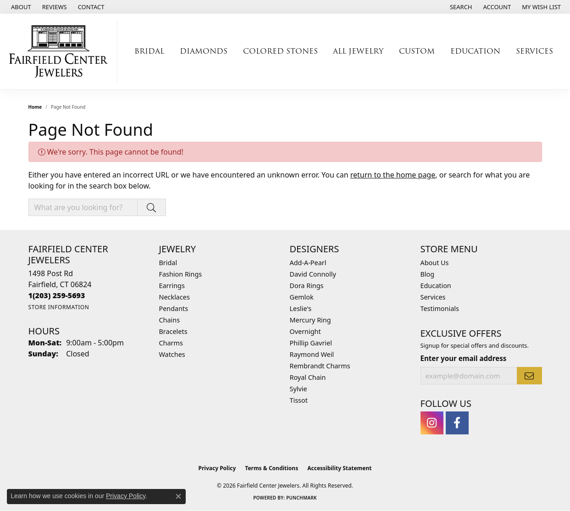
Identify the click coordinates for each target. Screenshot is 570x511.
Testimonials (440, 308)
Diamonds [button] (203, 51)
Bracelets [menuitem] (173, 331)
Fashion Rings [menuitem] (180, 274)
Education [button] (475, 51)
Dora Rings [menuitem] (307, 285)
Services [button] (534, 51)
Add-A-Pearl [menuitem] (308, 262)
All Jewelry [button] (358, 51)
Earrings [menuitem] (172, 285)
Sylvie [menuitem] (298, 388)
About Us (435, 262)
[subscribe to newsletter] (529, 375)
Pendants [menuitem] (173, 308)
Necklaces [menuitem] (174, 297)
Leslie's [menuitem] (301, 308)
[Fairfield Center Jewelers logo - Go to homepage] (61, 52)
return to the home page (393, 175)
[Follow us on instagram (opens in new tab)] (432, 422)
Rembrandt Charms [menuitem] (320, 365)
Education (436, 285)
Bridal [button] (149, 51)
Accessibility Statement (339, 468)
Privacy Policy (217, 468)
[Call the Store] (56, 295)
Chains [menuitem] (169, 320)
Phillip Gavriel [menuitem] (311, 343)
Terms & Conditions (271, 468)
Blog (428, 274)
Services (433, 297)
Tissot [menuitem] (299, 400)
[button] (460, 7)
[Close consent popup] (178, 496)
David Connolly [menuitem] (313, 274)
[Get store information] (58, 307)
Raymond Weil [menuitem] (312, 354)
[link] (20, 7)
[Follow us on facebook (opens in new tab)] (457, 422)
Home (35, 107)
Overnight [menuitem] (305, 331)
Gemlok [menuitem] (302, 297)
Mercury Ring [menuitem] (310, 320)
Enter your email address (464, 358)
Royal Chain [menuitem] (308, 377)
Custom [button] (417, 51)
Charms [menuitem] (171, 343)
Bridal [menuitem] (168, 262)
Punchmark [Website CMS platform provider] (301, 497)
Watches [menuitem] (172, 354)
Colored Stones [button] (280, 51)
